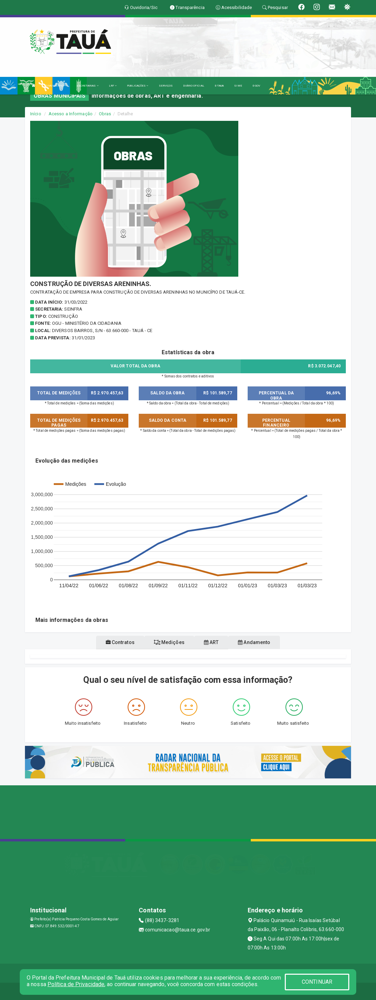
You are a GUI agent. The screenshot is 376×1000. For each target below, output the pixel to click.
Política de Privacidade (76, 984)
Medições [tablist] (169, 642)
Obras (105, 113)
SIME (238, 85)
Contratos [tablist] (120, 642)
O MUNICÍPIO (56, 85)
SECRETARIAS (87, 85)
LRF (113, 85)
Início (35, 113)
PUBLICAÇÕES (137, 85)
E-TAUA (219, 85)
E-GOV (256, 85)
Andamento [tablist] (254, 642)
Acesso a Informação (71, 113)
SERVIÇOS (166, 85)
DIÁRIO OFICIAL (193, 85)
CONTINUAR (317, 982)
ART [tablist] (211, 642)
